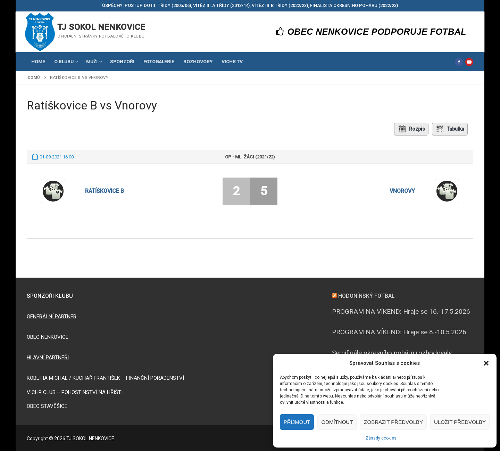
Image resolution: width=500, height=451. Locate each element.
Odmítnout (337, 422)
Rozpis (411, 129)
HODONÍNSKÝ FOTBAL (366, 296)
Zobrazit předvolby (393, 422)
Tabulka (450, 129)
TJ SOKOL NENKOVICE (101, 27)
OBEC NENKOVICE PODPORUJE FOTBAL (371, 31)
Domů (34, 77)
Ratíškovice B (104, 191)
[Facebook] (459, 62)
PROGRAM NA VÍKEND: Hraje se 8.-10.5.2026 (399, 332)
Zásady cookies (381, 438)
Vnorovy (402, 191)
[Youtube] (469, 62)
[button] (486, 363)
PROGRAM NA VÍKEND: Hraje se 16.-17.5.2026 (401, 311)
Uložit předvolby (460, 422)
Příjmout (297, 422)
